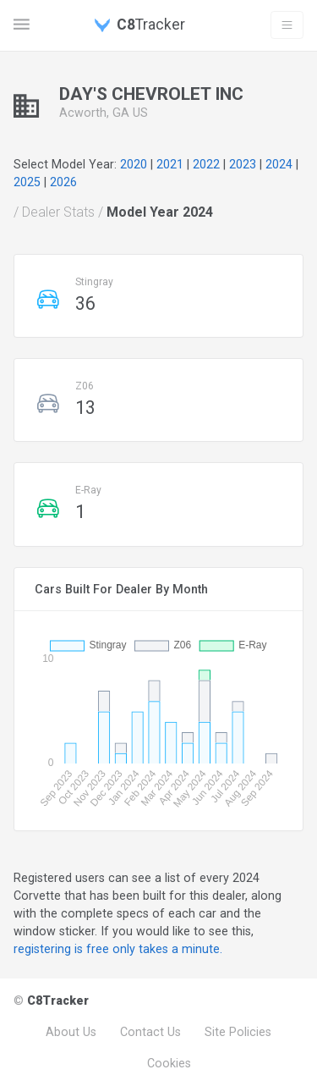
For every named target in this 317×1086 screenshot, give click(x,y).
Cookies (169, 1063)
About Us (71, 1032)
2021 (169, 164)
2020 (133, 164)
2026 (63, 182)
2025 (27, 182)
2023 (242, 164)
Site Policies (238, 1032)
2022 (206, 164)
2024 (278, 164)
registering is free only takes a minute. (118, 949)
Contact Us (150, 1032)
